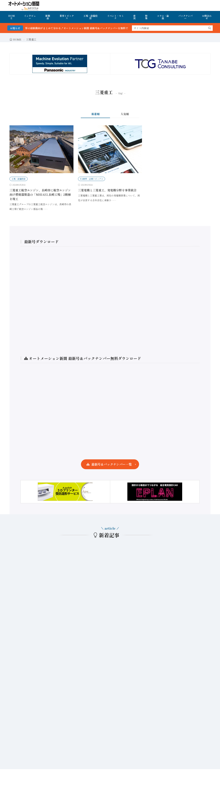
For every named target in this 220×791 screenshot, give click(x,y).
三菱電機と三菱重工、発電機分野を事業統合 (107, 190)
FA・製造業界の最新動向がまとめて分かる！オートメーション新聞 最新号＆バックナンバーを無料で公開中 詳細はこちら (87, 28)
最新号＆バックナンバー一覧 (111, 464)
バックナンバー (185, 17)
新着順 (95, 114)
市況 (134, 17)
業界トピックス (67, 17)
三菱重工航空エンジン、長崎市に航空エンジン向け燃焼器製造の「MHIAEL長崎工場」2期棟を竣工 (40, 194)
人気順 (125, 114)
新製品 (47, 17)
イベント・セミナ (115, 17)
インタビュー (30, 17)
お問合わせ (207, 17)
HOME (11, 17)
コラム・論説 (163, 17)
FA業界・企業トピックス (91, 178)
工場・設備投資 (90, 17)
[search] (209, 28)
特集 (146, 17)
